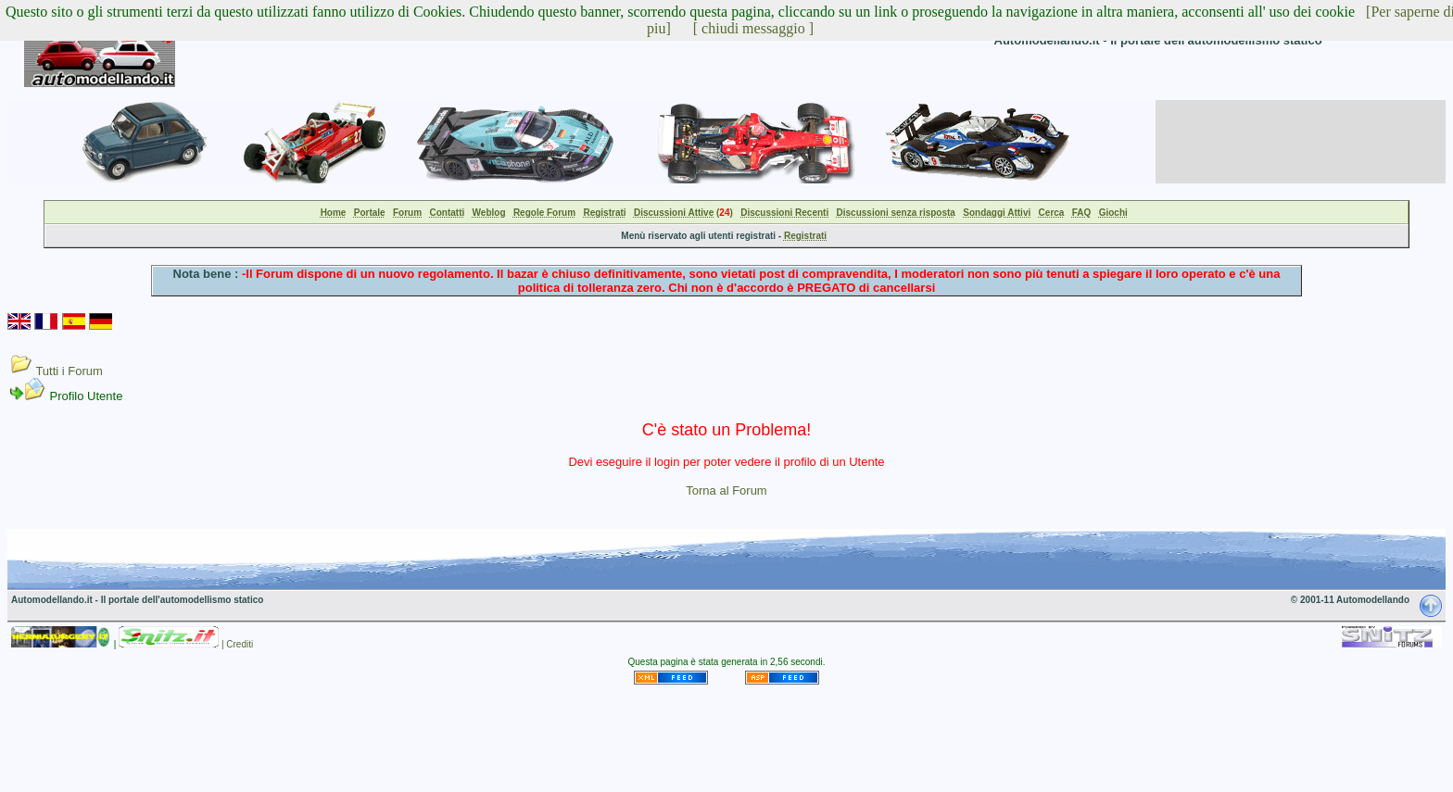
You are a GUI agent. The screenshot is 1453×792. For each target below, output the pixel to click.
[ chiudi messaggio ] (753, 28)
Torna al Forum (726, 490)
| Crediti (237, 644)
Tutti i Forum (68, 371)
